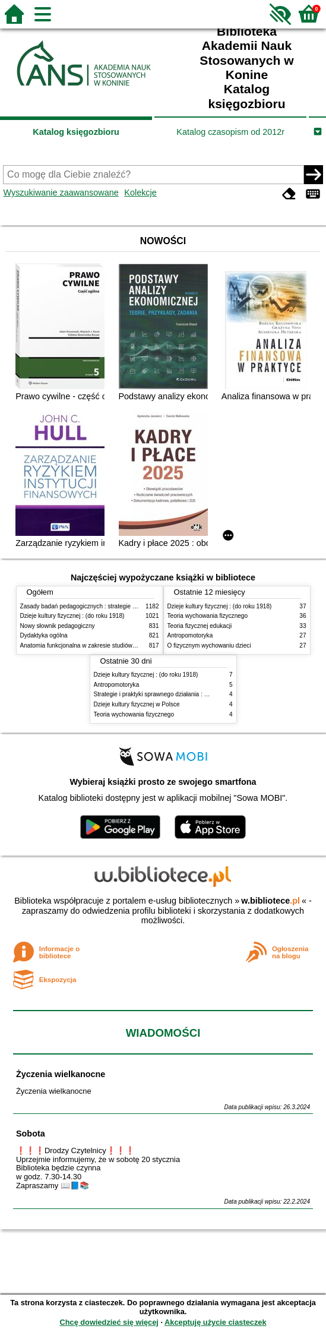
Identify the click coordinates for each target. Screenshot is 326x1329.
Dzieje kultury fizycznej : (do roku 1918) (72, 616)
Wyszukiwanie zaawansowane (60, 192)
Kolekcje (140, 192)
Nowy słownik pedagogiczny (57, 626)
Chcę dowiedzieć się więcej (108, 1322)
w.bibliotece (270, 900)
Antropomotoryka (190, 635)
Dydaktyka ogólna (44, 635)
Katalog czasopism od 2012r (230, 132)
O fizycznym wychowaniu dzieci (209, 645)
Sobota (30, 1133)
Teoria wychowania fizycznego (207, 616)
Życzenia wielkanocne (60, 1074)
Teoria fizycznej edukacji (199, 626)
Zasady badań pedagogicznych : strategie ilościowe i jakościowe (105, 606)
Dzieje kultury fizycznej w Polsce (137, 704)
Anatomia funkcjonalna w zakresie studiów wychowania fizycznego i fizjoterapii (124, 645)
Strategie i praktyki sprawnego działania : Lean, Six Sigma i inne (179, 694)
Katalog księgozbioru (76, 132)
